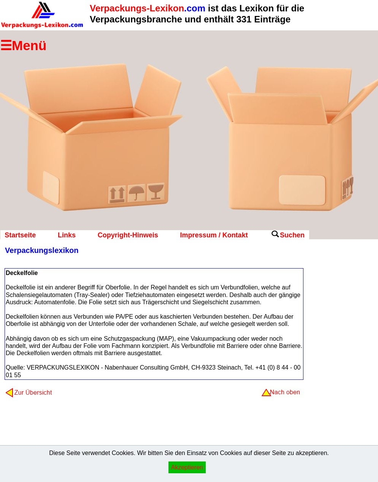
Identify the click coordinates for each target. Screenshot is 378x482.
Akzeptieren (187, 467)
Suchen (292, 235)
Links (67, 235)
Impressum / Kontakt (214, 235)
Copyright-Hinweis (128, 235)
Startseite (20, 235)
